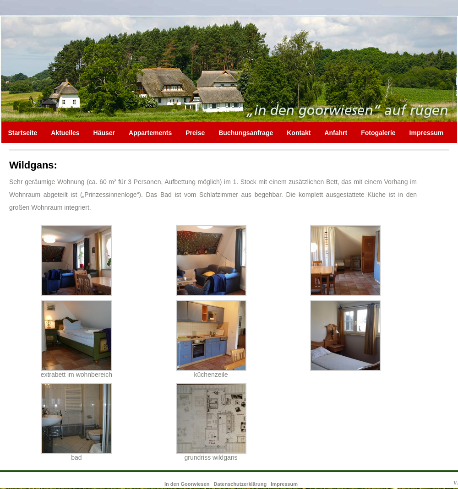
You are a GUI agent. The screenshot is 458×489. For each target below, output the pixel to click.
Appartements (150, 132)
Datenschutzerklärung (240, 484)
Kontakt (299, 132)
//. (456, 482)
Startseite (23, 132)
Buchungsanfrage (245, 132)
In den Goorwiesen (187, 484)
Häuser (104, 132)
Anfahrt (335, 132)
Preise (195, 132)
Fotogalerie (378, 132)
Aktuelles (65, 132)
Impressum (426, 132)
